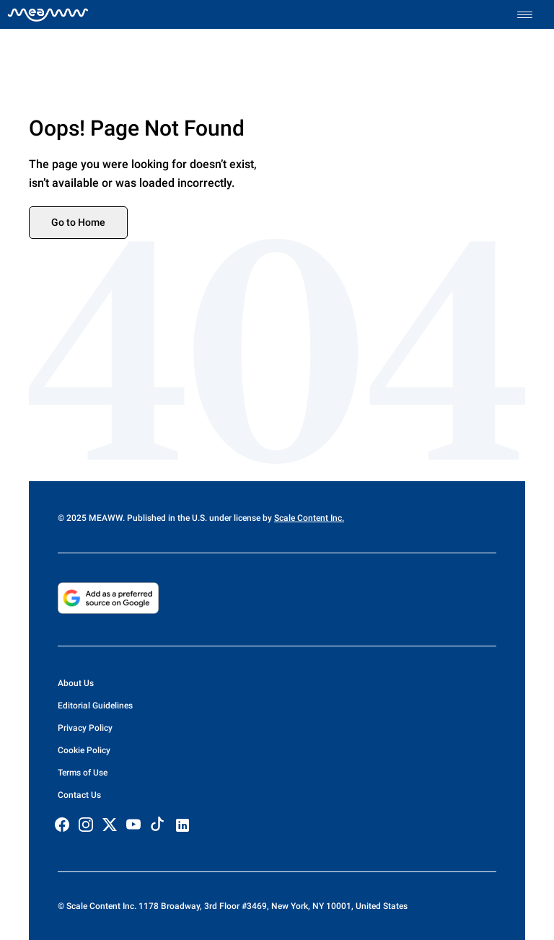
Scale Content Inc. (309, 518)
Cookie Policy (84, 750)
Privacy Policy (85, 728)
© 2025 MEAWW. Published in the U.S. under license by (166, 518)
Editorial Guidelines (95, 705)
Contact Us (79, 795)
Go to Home (78, 222)
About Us (76, 683)
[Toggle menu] (532, 14)
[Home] (48, 14)
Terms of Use (82, 773)
